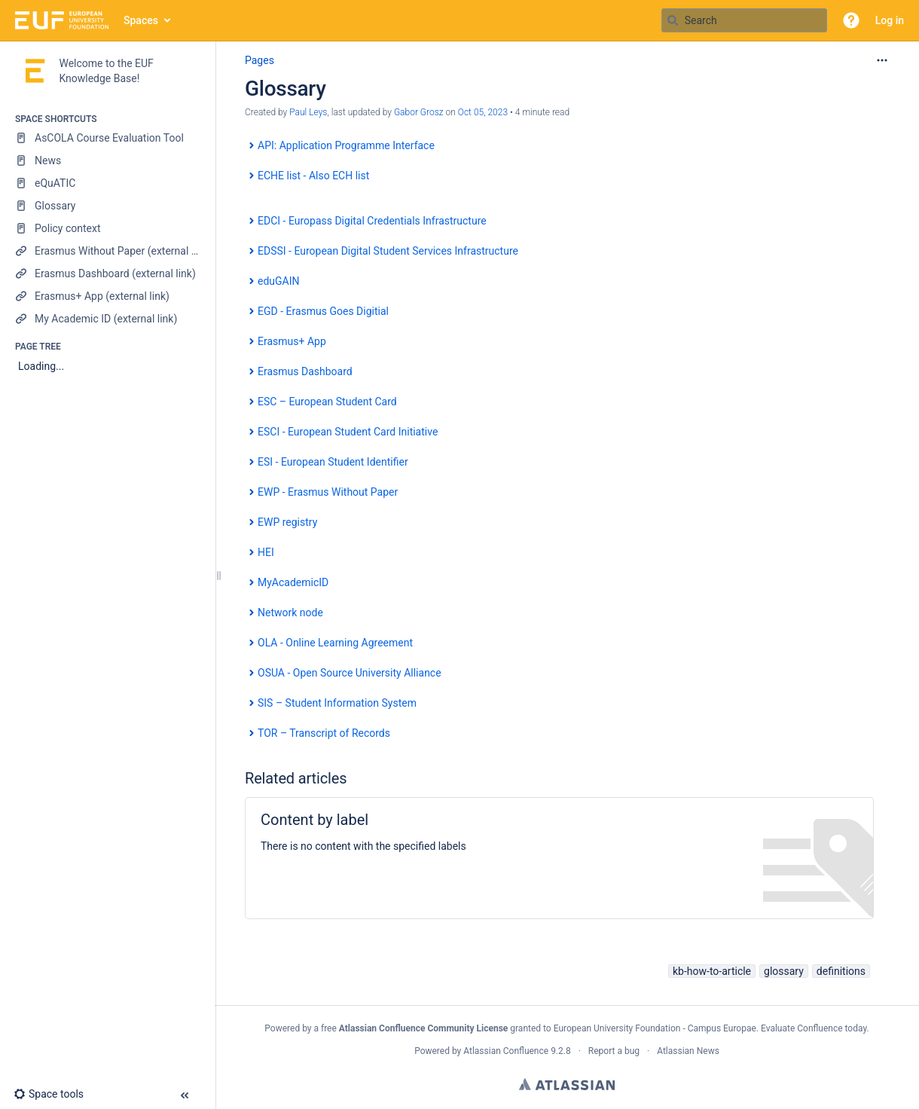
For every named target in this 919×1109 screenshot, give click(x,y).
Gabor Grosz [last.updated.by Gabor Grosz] (419, 112)
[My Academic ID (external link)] (107, 318)
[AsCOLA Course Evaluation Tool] (107, 138)
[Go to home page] (62, 20)
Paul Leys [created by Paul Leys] (308, 112)
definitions (841, 971)
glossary (784, 971)
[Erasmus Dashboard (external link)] (107, 273)
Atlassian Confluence (505, 1051)
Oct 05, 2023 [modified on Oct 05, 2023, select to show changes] (483, 112)
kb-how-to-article (712, 971)
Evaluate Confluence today (813, 1028)
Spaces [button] (141, 20)
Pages (259, 60)
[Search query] (744, 20)
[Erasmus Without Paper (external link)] (107, 251)
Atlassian (567, 1084)
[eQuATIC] (107, 183)
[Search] (673, 20)
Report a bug (614, 1051)
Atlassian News (688, 1051)
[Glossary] (107, 205)
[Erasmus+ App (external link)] (107, 296)
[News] (107, 160)
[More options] (882, 60)
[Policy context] (107, 228)
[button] (851, 20)
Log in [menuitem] (889, 20)
